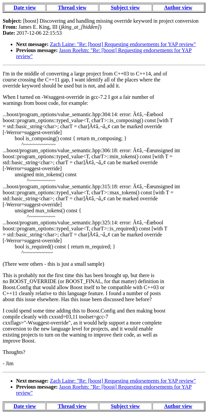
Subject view (125, 7)
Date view (24, 7)
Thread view (72, 7)
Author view (178, 7)
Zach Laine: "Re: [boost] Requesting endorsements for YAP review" (123, 44)
